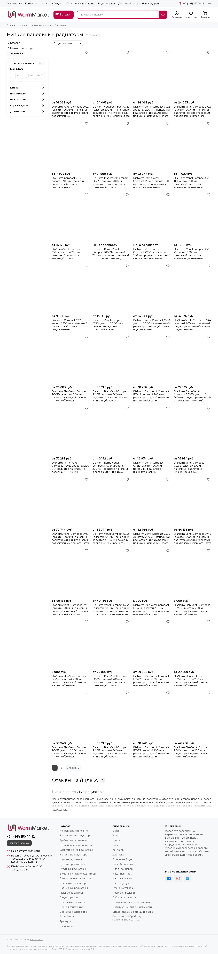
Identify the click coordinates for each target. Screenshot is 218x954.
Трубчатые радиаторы (73, 840)
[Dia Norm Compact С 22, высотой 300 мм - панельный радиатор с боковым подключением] (70, 288)
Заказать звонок (19, 843)
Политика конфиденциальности (132, 907)
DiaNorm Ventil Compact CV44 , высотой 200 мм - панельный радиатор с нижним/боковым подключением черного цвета (192, 538)
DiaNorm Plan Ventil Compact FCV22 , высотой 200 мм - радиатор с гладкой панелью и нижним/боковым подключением (110, 182)
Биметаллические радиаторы (78, 873)
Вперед (74, 768)
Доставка (118, 854)
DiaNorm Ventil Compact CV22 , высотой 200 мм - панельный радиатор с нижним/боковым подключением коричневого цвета (151, 111)
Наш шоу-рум (150, 3)
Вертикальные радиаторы (75, 835)
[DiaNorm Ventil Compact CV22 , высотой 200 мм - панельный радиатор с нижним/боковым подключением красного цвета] (192, 74)
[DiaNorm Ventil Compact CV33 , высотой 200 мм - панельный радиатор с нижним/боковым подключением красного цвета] (111, 501)
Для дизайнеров (128, 3)
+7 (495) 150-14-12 (191, 3)
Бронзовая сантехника (74, 911)
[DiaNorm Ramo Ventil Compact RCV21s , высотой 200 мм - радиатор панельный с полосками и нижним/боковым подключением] (192, 359)
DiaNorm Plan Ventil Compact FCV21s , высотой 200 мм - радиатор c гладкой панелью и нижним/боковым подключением (70, 396)
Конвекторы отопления (74, 830)
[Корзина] (205, 14)
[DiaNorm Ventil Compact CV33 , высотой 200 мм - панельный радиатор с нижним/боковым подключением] (151, 288)
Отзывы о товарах (123, 888)
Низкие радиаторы (41, 25)
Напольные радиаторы (74, 854)
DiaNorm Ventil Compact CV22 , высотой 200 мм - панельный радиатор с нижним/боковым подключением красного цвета (192, 111)
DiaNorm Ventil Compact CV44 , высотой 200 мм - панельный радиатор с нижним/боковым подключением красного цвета (70, 609)
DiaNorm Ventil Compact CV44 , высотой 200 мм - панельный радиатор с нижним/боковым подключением (192, 325)
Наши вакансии (122, 878)
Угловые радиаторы (72, 892)
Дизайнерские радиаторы (76, 845)
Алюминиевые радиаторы (75, 878)
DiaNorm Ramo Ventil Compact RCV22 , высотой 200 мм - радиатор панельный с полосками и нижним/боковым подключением (151, 182)
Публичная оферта (124, 897)
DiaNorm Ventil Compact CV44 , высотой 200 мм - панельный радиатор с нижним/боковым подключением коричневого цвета (110, 609)
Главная (11, 25)
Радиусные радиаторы (74, 888)
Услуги (116, 835)
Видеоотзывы (106, 3)
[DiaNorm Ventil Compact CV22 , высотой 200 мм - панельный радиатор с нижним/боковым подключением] (70, 74)
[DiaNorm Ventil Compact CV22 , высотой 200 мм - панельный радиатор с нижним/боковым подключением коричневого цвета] (151, 74)
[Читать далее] (60, 809)
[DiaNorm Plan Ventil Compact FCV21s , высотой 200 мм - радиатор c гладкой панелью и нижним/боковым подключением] (70, 359)
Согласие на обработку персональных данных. (126, 918)
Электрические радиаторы (76, 849)
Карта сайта (36, 939)
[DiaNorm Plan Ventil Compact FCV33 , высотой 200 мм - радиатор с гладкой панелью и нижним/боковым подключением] (111, 359)
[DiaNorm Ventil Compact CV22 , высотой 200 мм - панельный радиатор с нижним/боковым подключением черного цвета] (111, 74)
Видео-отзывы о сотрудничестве (132, 911)
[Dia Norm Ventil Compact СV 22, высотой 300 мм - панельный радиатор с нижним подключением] (192, 217)
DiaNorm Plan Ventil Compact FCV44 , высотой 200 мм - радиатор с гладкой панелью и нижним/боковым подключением (151, 396)
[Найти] (163, 15)
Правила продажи (123, 892)
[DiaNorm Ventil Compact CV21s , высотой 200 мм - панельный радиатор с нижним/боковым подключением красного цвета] (192, 430)
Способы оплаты (122, 864)
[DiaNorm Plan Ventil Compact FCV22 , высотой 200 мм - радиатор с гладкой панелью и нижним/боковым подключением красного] (151, 644)
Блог (115, 845)
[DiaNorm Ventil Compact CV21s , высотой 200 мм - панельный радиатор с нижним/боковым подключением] (111, 288)
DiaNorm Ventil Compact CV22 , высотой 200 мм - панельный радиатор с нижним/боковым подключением (70, 111)
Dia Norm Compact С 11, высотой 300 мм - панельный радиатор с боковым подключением (69, 182)
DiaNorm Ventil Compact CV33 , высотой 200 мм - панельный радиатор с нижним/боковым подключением (151, 325)
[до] (39, 75)
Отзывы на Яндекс (51, 3)
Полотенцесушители (72, 902)
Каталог (23, 25)
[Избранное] (191, 14)
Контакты (31, 3)
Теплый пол (67, 916)
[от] (21, 75)
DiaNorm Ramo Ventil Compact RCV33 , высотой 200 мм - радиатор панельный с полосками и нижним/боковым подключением (70, 467)
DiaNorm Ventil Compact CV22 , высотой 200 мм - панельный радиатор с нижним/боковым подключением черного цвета (111, 111)
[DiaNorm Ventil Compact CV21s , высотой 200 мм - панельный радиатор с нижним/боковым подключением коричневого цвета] (70, 217)
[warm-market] (28, 14)
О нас (115, 830)
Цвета (116, 840)
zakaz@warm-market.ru (25, 850)
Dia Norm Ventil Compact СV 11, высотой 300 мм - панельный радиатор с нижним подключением (191, 182)
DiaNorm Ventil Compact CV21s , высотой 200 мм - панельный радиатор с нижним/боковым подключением (107, 325)
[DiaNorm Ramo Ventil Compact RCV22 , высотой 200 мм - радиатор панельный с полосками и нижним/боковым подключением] (151, 145)
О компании (14, 3)
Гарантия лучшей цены (80, 3)
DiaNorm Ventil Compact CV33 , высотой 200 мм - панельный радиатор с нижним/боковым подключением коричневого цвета (151, 538)
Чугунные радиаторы (73, 868)
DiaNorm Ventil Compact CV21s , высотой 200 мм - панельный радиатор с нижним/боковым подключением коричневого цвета (69, 254)
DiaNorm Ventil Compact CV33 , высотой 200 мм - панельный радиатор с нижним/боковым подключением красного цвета (110, 538)
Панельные (16, 53)
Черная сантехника (71, 907)
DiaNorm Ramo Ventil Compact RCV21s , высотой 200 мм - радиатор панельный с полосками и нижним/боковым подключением (192, 396)
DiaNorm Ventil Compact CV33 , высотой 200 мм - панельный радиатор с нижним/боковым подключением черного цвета (70, 538)
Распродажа (67, 926)
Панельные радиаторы (74, 883)
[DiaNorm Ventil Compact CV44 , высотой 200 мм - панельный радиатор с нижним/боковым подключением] (192, 288)
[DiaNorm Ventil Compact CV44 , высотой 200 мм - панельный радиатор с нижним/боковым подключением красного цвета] (70, 572)
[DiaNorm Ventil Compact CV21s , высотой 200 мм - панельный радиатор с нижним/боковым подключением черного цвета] (151, 430)
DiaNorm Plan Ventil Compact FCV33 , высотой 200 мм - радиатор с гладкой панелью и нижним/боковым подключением (110, 396)
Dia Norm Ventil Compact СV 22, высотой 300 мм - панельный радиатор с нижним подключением (191, 254)
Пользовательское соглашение (131, 902)
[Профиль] (177, 14)
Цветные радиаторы (72, 864)
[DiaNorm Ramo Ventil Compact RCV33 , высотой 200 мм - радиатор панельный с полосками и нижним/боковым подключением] (70, 430)
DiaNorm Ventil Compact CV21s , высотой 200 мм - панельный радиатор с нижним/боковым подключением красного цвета (189, 467)
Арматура (65, 921)
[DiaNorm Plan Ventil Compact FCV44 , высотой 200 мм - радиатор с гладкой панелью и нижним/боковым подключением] (151, 359)
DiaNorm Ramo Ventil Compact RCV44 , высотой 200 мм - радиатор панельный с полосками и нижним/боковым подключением (110, 467)
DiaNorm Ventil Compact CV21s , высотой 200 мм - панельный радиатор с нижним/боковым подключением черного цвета (151, 467)
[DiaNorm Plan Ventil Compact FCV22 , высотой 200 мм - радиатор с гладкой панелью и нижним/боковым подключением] (111, 145)
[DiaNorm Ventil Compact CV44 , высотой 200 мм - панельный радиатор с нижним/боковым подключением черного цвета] (192, 501)
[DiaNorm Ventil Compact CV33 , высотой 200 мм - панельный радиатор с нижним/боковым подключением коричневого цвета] (151, 501)
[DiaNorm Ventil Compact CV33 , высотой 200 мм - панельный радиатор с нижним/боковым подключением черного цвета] (70, 501)
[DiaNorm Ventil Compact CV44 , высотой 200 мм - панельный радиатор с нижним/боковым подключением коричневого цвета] (111, 572)
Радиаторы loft (69, 897)
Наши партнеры (122, 873)
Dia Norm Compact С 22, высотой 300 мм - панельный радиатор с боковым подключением (69, 325)
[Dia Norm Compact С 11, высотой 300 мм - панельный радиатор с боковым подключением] (70, 145)
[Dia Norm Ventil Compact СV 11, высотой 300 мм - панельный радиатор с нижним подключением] (192, 145)
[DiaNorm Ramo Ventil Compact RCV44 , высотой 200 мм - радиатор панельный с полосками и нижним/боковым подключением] (111, 430)
